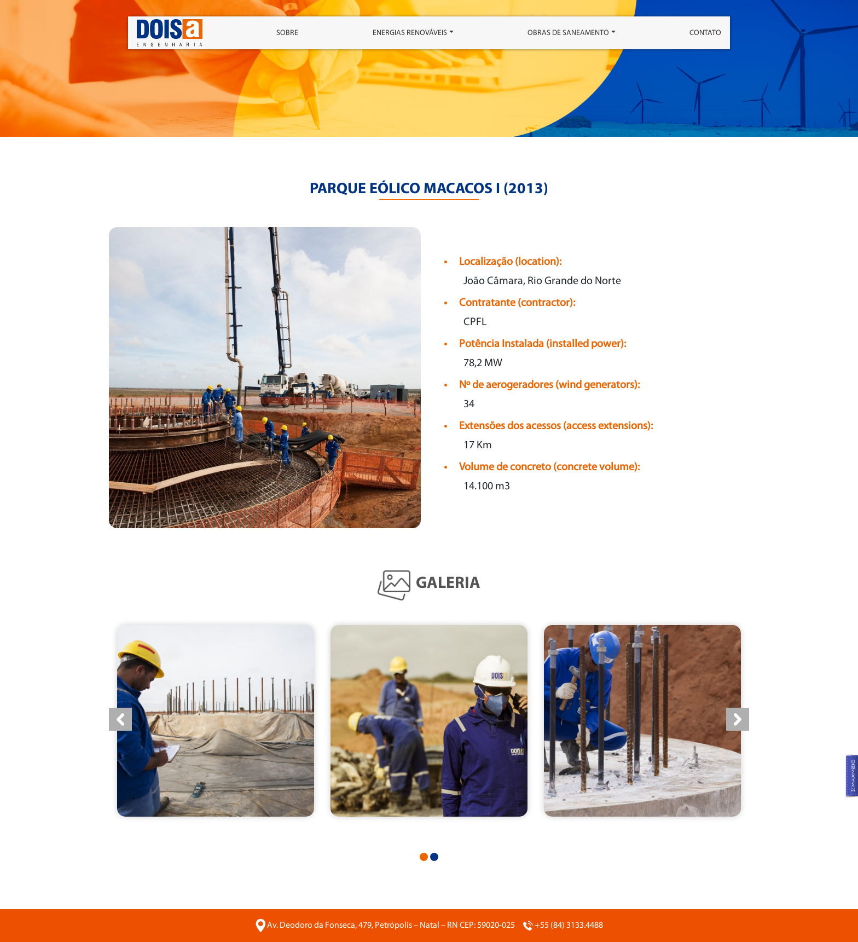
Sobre (287, 33)
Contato (705, 33)
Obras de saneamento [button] (568, 33)
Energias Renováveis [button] (410, 33)
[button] (424, 857)
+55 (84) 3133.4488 (569, 925)
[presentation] (120, 719)
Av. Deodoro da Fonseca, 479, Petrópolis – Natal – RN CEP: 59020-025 (391, 925)
